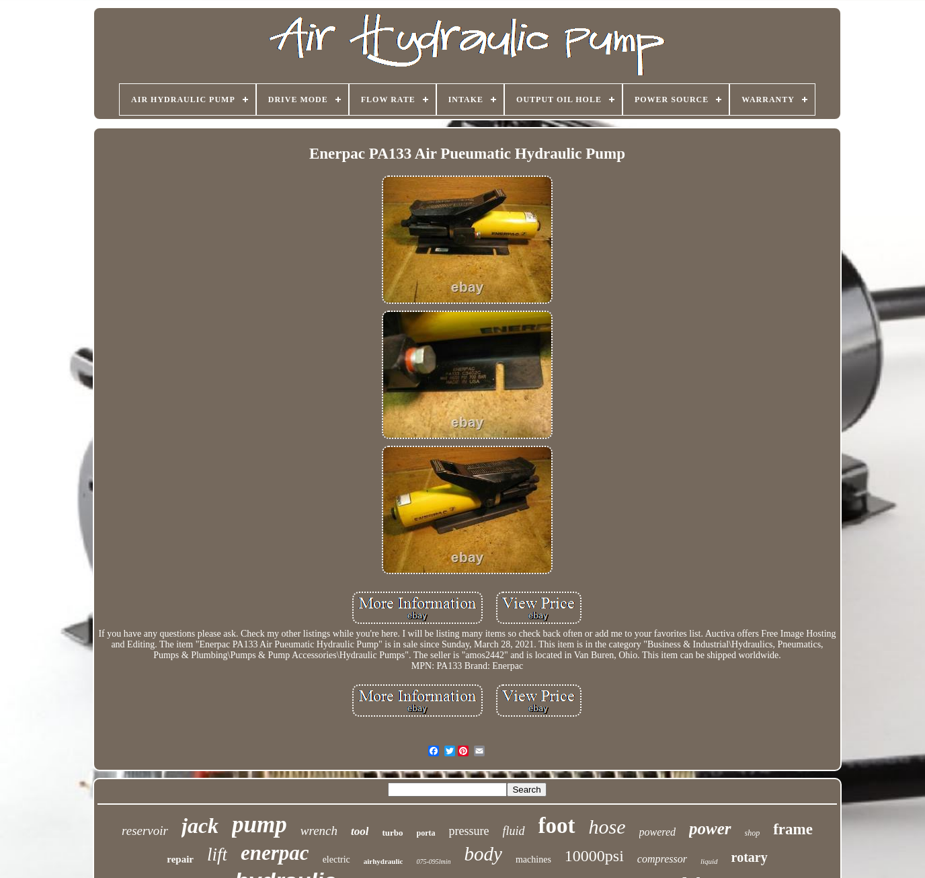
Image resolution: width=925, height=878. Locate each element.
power (710, 829)
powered (657, 832)
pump (259, 824)
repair (180, 859)
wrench (318, 831)
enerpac (275, 853)
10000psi (594, 856)
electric (336, 859)
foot (556, 825)
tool (359, 831)
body (483, 854)
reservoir (145, 831)
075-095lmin (433, 861)
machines (533, 859)
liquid (709, 861)
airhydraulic (383, 861)
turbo (392, 833)
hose (607, 826)
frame (793, 829)
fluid (514, 831)
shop (752, 833)
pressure (469, 831)
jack (200, 825)
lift (217, 854)
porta (426, 833)
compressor (662, 859)
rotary (749, 857)
